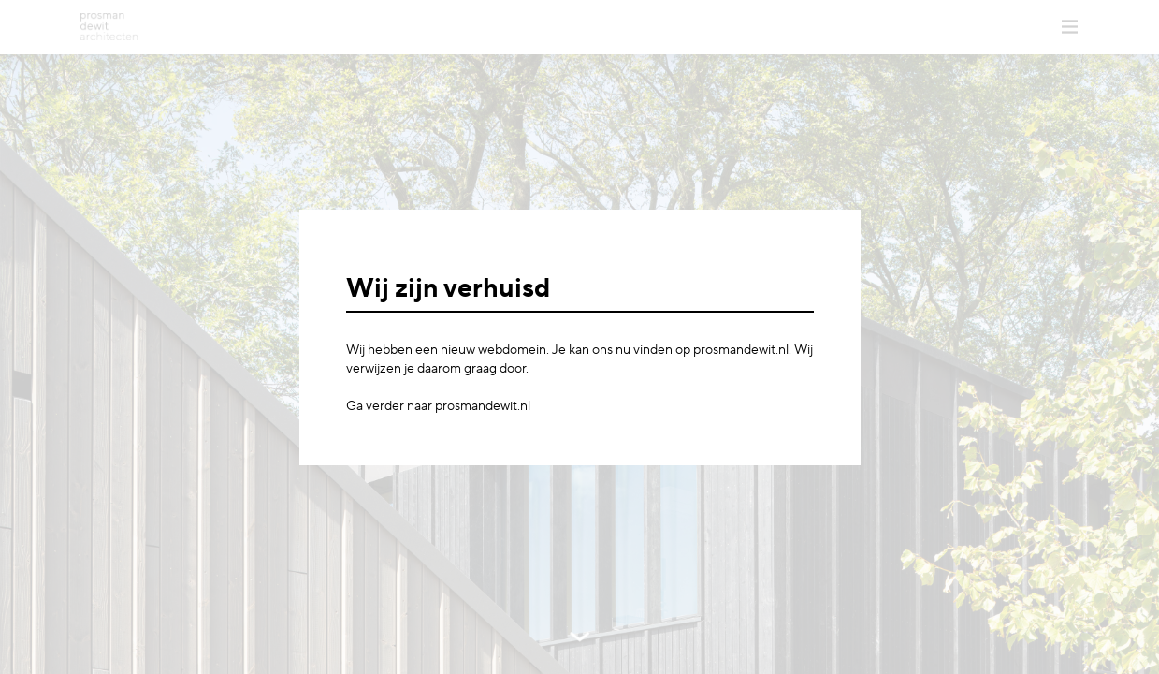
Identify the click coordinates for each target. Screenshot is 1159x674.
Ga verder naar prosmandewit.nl (438, 406)
